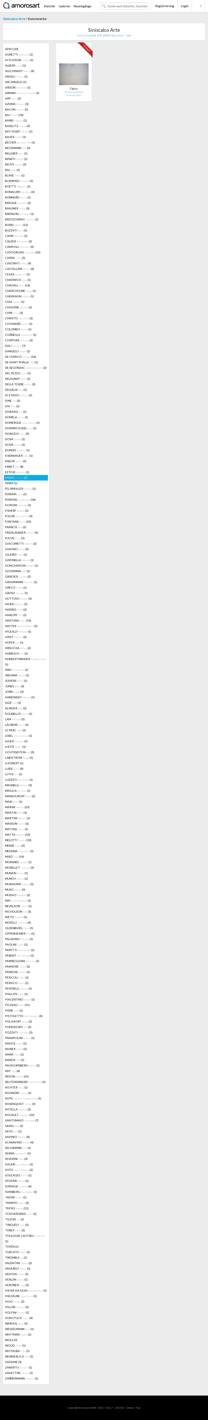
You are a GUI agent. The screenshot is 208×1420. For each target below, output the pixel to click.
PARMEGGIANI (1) (22, 961)
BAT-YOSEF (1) (18, 131)
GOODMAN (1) (17, 571)
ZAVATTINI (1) (19, 1373)
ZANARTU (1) (18, 1367)
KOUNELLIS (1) (18, 713)
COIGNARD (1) (18, 323)
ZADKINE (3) (13, 1362)
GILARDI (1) (16, 554)
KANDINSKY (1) (20, 697)
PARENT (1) (19, 955)
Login (184, 6)
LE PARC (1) (15, 730)
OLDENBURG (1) (19, 928)
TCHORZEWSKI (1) (21, 1213)
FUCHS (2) (15, 538)
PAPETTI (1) (19, 950)
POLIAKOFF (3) (18, 1021)
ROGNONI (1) (18, 1093)
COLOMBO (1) (18, 329)
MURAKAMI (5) (19, 884)
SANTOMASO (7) (21, 1120)
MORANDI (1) (18, 862)
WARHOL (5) (16, 1323)
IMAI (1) (16, 669)
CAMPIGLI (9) (19, 247)
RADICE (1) (16, 1043)
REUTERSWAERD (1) (25, 1082)
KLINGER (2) (15, 708)
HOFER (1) (14, 642)
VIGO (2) (14, 1301)
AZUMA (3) (17, 104)
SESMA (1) (18, 1153)
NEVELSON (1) (18, 906)
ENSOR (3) (15, 461)
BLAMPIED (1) (19, 181)
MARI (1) (13, 801)
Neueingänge (82, 6)
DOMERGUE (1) (22, 422)
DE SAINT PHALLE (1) (21, 362)
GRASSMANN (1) (21, 582)
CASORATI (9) (18, 263)
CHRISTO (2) (19, 318)
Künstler (49, 6)
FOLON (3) (18, 516)
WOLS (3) (11, 1340)
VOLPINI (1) (17, 1312)
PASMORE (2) (17, 966)
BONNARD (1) (18, 197)
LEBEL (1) (18, 735)
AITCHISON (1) (19, 60)
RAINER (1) (16, 1049)
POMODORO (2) (18, 1027)
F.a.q (138, 1407)
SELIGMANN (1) (18, 1148)
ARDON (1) (17, 87)
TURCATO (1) (17, 1252)
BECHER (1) (20, 142)
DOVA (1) (15, 439)
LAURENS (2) (16, 724)
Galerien (64, 6)
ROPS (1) (23, 1098)
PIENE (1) (14, 1010)
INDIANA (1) (17, 675)
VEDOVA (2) (16, 1274)
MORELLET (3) (19, 867)
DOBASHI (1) (15, 411)
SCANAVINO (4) (19, 1142)
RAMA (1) (14, 1054)
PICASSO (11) (17, 1005)
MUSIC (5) (15, 889)
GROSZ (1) (16, 593)
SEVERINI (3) (16, 1159)
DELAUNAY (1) (17, 378)
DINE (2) (12, 400)
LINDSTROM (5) (19, 757)
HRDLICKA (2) (18, 648)
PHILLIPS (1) (16, 994)
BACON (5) (16, 109)
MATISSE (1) (16, 829)
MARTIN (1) (16, 812)
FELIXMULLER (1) (20, 488)
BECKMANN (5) (17, 148)
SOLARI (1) (19, 1164)
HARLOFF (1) (15, 615)
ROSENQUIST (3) (20, 1104)
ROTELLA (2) (18, 1109)
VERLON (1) (16, 1279)
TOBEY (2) (15, 1230)
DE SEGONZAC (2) (26, 367)
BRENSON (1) (19, 214)
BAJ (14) (14, 115)
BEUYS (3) (15, 164)
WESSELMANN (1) (19, 1329)
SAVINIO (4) (17, 1137)
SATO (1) (13, 1131)
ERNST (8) (14, 466)
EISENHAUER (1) (19, 455)
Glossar (130, 1407)
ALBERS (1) (15, 65)
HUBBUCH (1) (16, 653)
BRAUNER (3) (17, 208)
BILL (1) (12, 170)
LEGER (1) (16, 741)
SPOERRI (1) (17, 1180)
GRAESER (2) (18, 576)
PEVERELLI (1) (18, 988)
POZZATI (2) (18, 1032)
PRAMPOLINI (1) (20, 1038)
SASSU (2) (14, 1126)
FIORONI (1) (18, 505)
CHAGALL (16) (17, 285)
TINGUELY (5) (17, 1224)
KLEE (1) (13, 702)
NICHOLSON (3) (18, 911)
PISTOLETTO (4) (23, 1016)
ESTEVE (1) (17, 472)
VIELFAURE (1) (21, 1296)
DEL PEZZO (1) (18, 373)
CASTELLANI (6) (19, 268)
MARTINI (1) (17, 818)
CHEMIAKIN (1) (19, 296)
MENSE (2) (15, 845)
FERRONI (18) (20, 499)
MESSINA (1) (19, 851)
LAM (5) (15, 719)
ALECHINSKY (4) (19, 71)
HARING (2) (16, 609)
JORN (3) (14, 691)
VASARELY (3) (17, 1268)
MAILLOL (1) (17, 790)
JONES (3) (14, 686)
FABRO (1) (16, 477)
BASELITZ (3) (17, 126)
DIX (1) (12, 406)
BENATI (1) (16, 159)
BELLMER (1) (16, 153)
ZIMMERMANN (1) (21, 1378)
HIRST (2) (16, 637)
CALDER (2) (18, 241)
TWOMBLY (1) (16, 1257)
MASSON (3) (17, 823)
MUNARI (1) (16, 873)
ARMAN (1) (22, 93)
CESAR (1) (17, 274)
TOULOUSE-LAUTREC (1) (25, 1238)
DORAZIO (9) (17, 433)
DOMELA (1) (16, 417)
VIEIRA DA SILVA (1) (26, 1290)
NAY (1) (18, 900)
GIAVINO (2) (17, 549)
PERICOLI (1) (17, 977)
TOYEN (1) (11, 1246)
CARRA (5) (15, 257)
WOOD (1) (15, 1345)
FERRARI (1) (16, 494)
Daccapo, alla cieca (73, 91)
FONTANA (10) (18, 521)
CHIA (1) (14, 301)
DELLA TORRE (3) (20, 384)
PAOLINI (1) (16, 944)
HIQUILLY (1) (18, 631)
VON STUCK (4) (19, 1318)
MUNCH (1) (16, 878)
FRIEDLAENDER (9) (21, 532)
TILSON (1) (14, 1219)
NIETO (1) (16, 917)
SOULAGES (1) (18, 1175)
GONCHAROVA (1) (21, 565)
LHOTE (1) (15, 746)
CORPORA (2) (19, 340)
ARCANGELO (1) (15, 82)
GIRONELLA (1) (19, 560)
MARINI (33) (17, 807)
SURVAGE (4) (18, 1186)
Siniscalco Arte (14, 19)
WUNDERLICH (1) (19, 1356)
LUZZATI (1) (19, 779)
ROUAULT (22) (19, 1115)
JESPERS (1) (16, 680)
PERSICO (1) (16, 983)
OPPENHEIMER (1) (20, 933)
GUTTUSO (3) (18, 598)
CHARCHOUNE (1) (20, 290)
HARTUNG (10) (18, 620)
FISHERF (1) (16, 510)
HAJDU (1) (16, 604)
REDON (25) (17, 1076)
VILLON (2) (17, 1307)
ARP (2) (13, 98)
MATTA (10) (17, 834)
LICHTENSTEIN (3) (19, 752)
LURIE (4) (14, 768)
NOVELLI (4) (18, 922)
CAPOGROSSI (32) (22, 252)
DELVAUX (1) (16, 389)
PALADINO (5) (19, 939)
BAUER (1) (15, 137)
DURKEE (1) (17, 450)
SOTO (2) (19, 1169)
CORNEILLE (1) (20, 334)
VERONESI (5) (17, 1285)
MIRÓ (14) (14, 856)
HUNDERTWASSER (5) (25, 661)
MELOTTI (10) (18, 840)
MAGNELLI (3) (18, 785)
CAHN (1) (16, 236)
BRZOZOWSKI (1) (21, 219)
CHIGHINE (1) (18, 307)
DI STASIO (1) (18, 395)
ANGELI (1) (16, 76)
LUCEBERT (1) (14, 763)
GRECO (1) (16, 587)
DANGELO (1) (17, 351)
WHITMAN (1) (18, 1334)
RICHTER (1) (16, 1087)
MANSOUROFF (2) (20, 796)
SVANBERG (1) (21, 1191)
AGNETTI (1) (19, 54)
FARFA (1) (11, 483)
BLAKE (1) (15, 175)
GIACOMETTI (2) (21, 543)
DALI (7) (15, 345)
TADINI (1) (15, 1197)
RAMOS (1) (14, 1060)
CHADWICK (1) (18, 279)
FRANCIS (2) (15, 527)
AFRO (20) (11, 49)
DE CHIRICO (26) (20, 356)
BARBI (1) (16, 120)
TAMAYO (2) (17, 1202)
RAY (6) (12, 1071)
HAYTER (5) (21, 626)
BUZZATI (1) (16, 230)
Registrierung (164, 6)
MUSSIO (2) (17, 895)
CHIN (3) (14, 312)
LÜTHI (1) (13, 774)
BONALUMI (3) (20, 192)
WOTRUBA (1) (17, 1351)
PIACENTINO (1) (20, 999)
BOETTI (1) (17, 186)
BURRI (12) (16, 225)
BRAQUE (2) (18, 203)
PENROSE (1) (17, 972)
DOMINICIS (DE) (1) (20, 428)
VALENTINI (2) (18, 1263)
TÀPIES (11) (16, 1208)
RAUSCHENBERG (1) (22, 1065)
